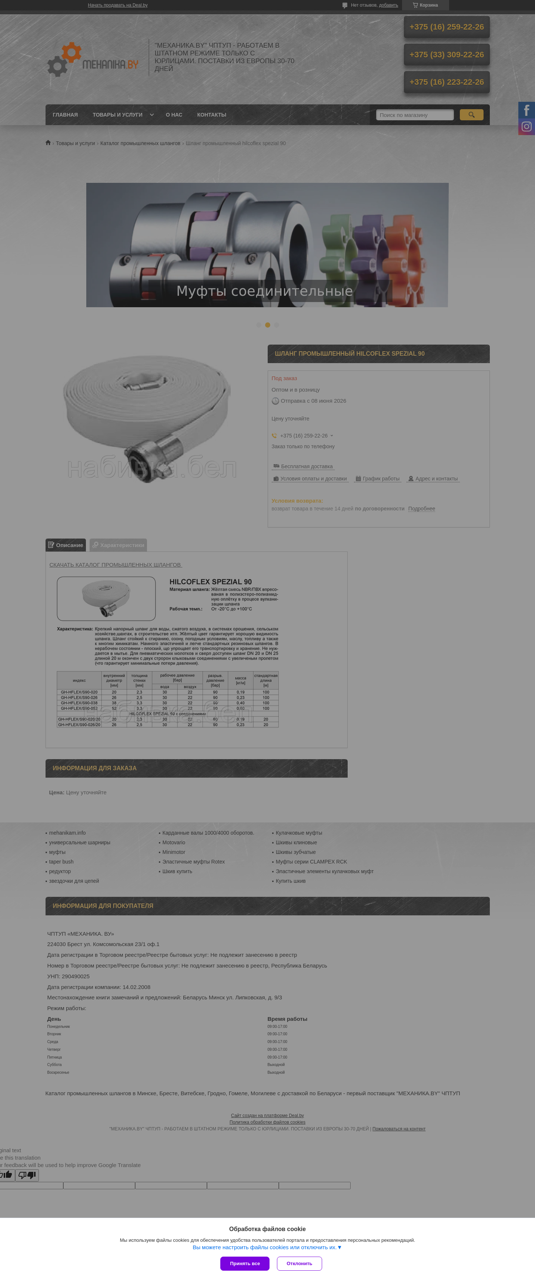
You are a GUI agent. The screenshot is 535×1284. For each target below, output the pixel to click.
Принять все (245, 1263)
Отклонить (299, 1263)
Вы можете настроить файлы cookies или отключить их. (265, 1247)
